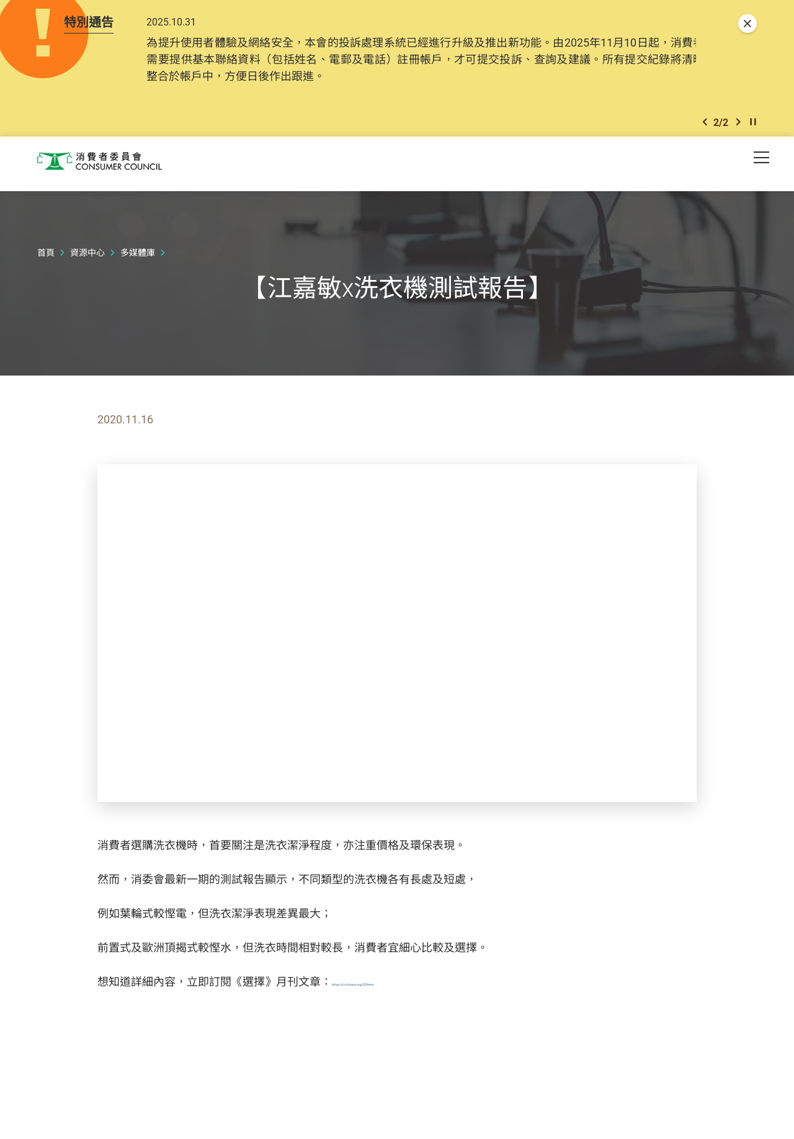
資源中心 (87, 256)
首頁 (46, 256)
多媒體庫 (137, 256)
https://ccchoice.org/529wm (401, 985)
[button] (704, 125)
